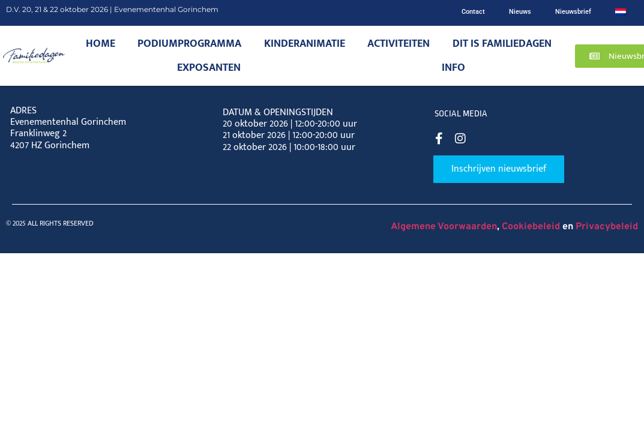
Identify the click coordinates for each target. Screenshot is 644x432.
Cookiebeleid (531, 227)
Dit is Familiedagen (502, 43)
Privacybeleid (607, 227)
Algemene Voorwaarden (444, 227)
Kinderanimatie (304, 43)
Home (100, 43)
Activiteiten (398, 43)
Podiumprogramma (189, 43)
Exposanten (209, 67)
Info (453, 67)
